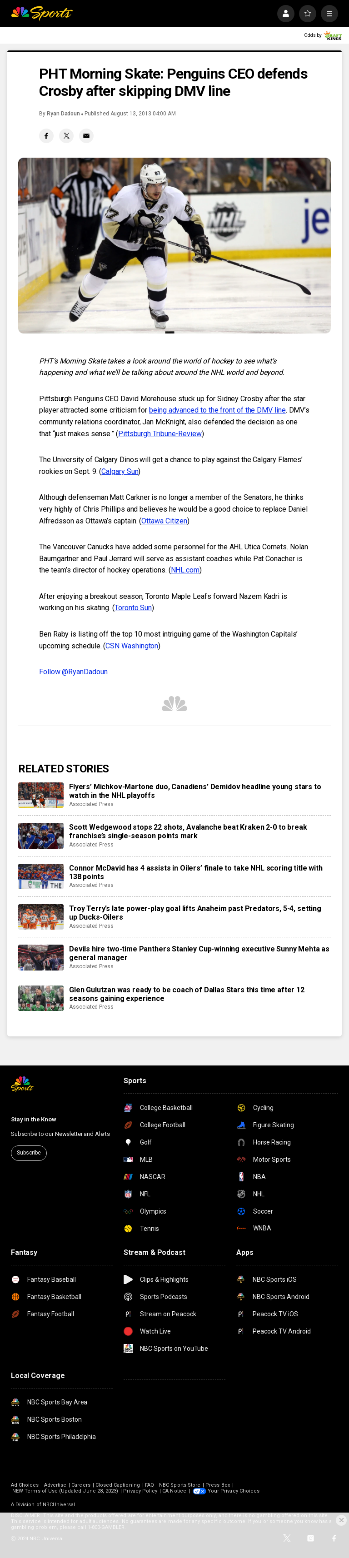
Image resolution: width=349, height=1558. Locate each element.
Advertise (55, 1485)
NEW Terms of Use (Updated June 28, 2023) (65, 1491)
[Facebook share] (46, 136)
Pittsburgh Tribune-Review (160, 433)
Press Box (217, 1485)
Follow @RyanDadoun (73, 671)
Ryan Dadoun (63, 113)
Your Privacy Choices (233, 1491)
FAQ (149, 1485)
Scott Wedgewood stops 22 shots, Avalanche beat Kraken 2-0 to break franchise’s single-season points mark (188, 831)
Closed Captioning (117, 1485)
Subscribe (29, 1153)
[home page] (42, 13)
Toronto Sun (133, 607)
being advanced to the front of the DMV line (217, 410)
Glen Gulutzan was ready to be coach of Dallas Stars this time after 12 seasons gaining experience (186, 994)
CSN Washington (131, 646)
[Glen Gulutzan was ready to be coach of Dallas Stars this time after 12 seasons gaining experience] (41, 998)
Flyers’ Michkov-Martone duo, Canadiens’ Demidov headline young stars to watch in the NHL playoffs (195, 791)
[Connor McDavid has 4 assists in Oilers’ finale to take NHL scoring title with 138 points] (41, 876)
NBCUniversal (59, 1505)
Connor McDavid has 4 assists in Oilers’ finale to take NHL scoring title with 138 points (196, 872)
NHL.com (185, 570)
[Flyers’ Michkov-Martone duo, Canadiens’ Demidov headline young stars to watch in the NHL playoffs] (41, 795)
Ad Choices (25, 1485)
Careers (80, 1485)
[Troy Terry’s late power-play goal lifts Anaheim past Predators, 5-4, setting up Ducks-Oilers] (41, 917)
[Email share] (86, 136)
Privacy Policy (140, 1491)
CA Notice (174, 1491)
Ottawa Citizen (164, 521)
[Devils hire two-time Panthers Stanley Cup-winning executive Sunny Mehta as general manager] (41, 957)
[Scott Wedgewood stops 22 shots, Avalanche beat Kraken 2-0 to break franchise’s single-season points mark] (41, 835)
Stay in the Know (33, 1119)
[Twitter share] (66, 136)
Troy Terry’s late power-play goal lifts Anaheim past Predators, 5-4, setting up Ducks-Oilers (195, 912)
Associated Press (91, 804)
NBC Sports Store (179, 1485)
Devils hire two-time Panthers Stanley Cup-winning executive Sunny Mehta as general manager (199, 953)
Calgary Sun (119, 471)
